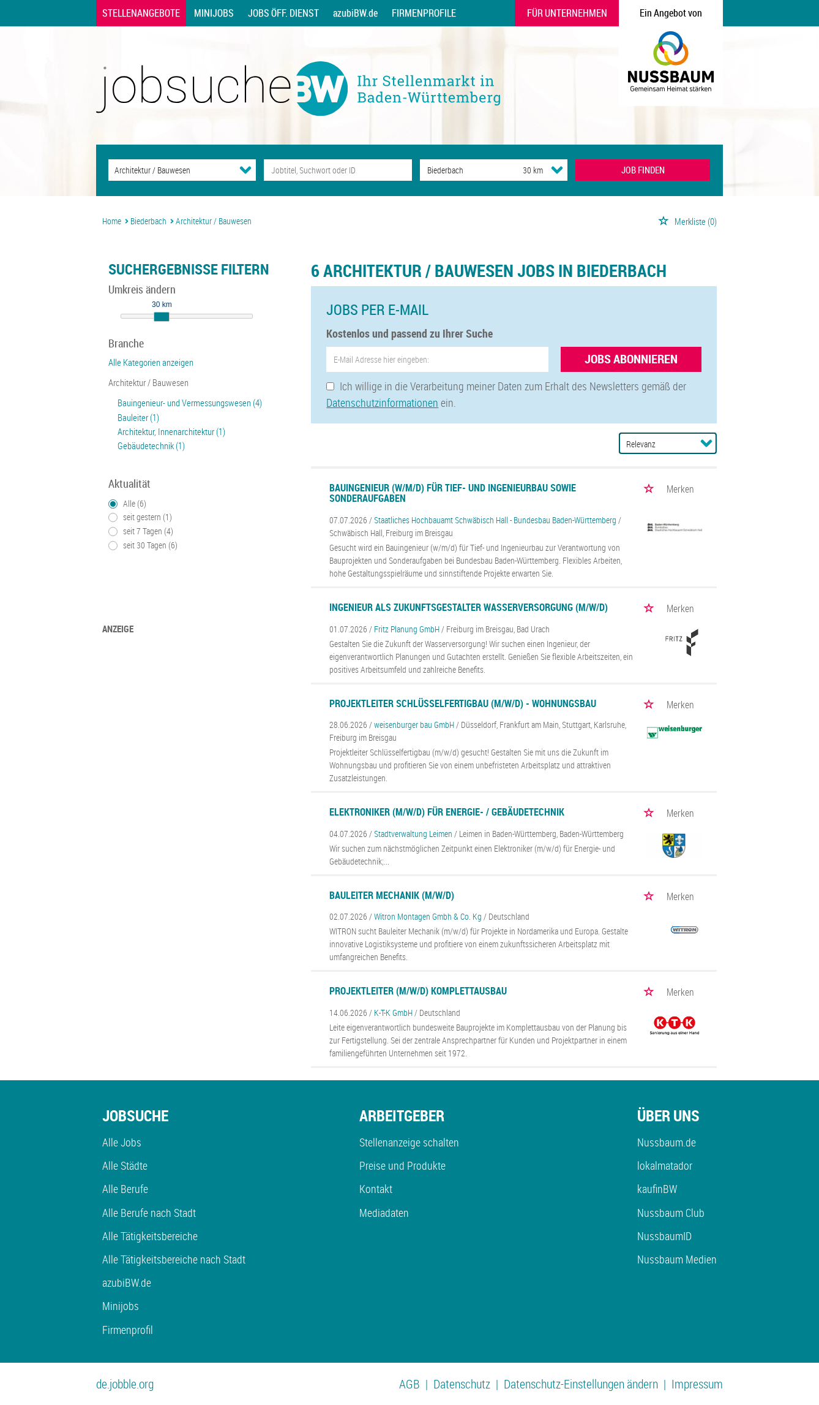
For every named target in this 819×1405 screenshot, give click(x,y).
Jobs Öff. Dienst (283, 13)
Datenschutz (461, 1384)
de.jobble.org (125, 1384)
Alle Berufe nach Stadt (149, 1212)
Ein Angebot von (671, 13)
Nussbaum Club (671, 1212)
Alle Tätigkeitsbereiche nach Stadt (173, 1259)
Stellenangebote (141, 13)
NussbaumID (664, 1236)
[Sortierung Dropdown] (706, 443)
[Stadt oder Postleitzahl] (460, 170)
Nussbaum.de (666, 1142)
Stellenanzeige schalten (409, 1142)
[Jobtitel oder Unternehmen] (337, 170)
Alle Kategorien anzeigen (150, 362)
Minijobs (214, 13)
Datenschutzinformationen (382, 402)
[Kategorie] (169, 170)
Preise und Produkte (402, 1165)
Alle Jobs (121, 1142)
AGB (409, 1384)
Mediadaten (384, 1212)
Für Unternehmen (567, 13)
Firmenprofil (127, 1329)
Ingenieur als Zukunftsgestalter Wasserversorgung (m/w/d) (468, 607)
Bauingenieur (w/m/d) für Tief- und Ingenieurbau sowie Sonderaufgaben (452, 493)
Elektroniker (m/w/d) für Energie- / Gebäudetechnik (446, 812)
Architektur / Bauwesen (148, 382)
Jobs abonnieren (631, 358)
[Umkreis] (521, 170)
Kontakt (375, 1188)
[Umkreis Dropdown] (557, 170)
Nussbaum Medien (677, 1259)
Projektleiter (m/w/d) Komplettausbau (418, 991)
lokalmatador (664, 1165)
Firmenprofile (424, 13)
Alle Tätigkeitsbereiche (150, 1236)
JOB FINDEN (643, 170)
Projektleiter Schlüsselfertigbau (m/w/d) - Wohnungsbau (462, 703)
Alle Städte (125, 1165)
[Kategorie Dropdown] (245, 170)
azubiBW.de (355, 13)
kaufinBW (657, 1188)
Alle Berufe (125, 1188)
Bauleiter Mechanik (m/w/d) (391, 895)
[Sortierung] (655, 444)
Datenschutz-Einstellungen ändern (581, 1384)
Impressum (697, 1384)
